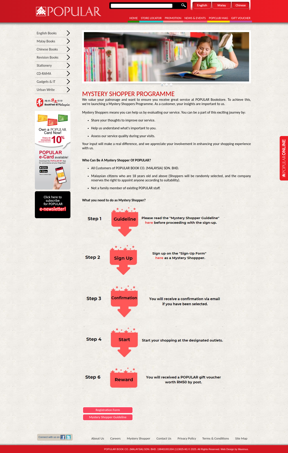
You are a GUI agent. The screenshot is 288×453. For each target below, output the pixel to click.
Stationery (44, 65)
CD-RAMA (44, 73)
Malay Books (46, 41)
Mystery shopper (138, 438)
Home (133, 18)
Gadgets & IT (46, 81)
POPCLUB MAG (218, 18)
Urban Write (46, 90)
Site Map (241, 438)
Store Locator (151, 18)
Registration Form (108, 410)
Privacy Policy (187, 438)
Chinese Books (47, 49)
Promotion (173, 18)
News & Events (195, 18)
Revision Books (47, 57)
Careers (115, 438)
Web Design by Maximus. (234, 449)
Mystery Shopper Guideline (107, 417)
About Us (97, 438)
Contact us (164, 438)
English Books (46, 33)
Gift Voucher (240, 18)
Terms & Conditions (215, 438)
